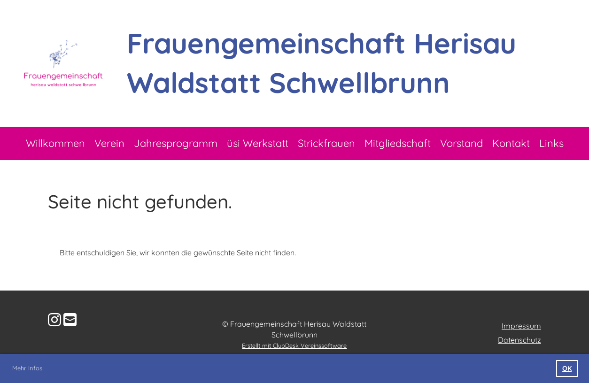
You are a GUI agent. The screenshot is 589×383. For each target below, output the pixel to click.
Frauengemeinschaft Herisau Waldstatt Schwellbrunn (321, 62)
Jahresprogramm (175, 143)
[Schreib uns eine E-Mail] (70, 319)
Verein (109, 143)
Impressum (521, 325)
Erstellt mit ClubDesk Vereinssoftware (294, 345)
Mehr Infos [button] (27, 368)
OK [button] (567, 368)
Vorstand (461, 143)
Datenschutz (519, 340)
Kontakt (511, 143)
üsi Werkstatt (257, 143)
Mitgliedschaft (397, 143)
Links (551, 143)
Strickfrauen (326, 143)
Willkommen (55, 143)
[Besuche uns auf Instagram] (54, 319)
